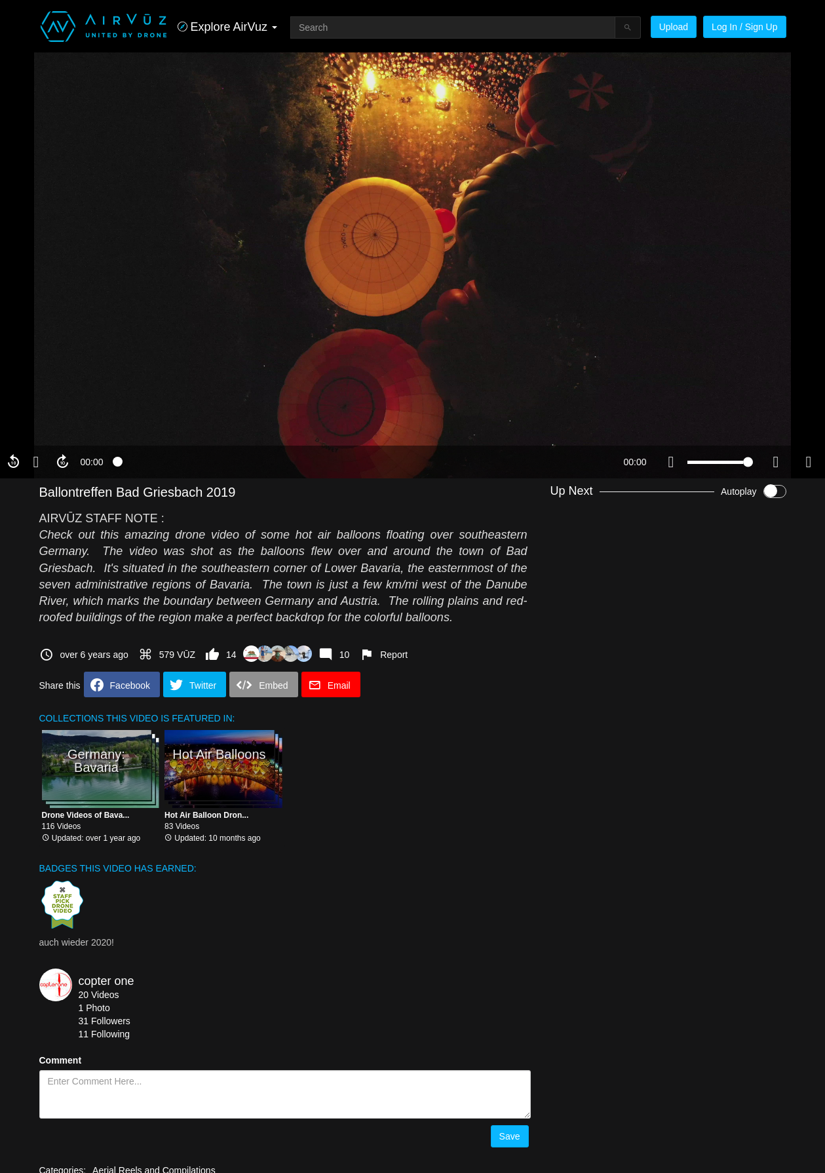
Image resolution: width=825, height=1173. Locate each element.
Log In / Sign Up (744, 27)
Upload (673, 27)
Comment (60, 1060)
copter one (106, 981)
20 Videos (99, 995)
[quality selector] (775, 462)
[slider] (363, 462)
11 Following (104, 1034)
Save (509, 1136)
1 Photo (94, 1008)
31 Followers (104, 1021)
